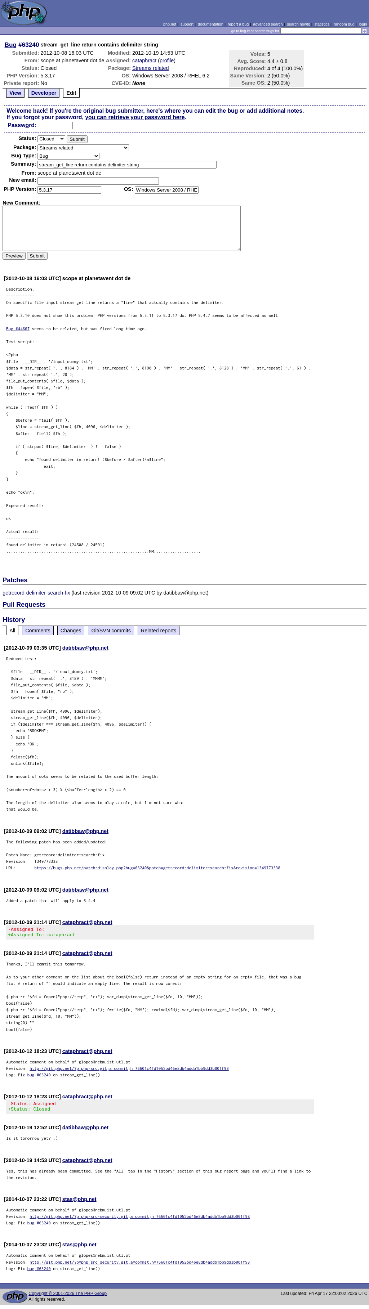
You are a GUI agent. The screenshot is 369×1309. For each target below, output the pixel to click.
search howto (298, 24)
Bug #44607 (18, 328)
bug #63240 (39, 1077)
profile (167, 60)
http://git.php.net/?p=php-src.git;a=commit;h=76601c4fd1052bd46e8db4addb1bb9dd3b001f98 (129, 1070)
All (12, 630)
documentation (210, 24)
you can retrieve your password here (134, 117)
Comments (37, 630)
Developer (44, 93)
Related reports (158, 630)
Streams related (150, 68)
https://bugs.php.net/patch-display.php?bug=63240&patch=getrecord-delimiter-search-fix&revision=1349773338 (157, 867)
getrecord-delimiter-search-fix (36, 593)
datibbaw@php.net (85, 648)
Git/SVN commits (111, 630)
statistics (322, 24)
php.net (169, 24)
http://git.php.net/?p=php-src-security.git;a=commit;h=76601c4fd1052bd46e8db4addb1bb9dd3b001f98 (140, 1220)
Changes (71, 630)
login (363, 24)
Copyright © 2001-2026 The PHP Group (67, 1297)
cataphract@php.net (87, 922)
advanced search (268, 24)
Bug (11, 44)
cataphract (144, 60)
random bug (344, 24)
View (15, 93)
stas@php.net (79, 1203)
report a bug (238, 24)
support (187, 24)
